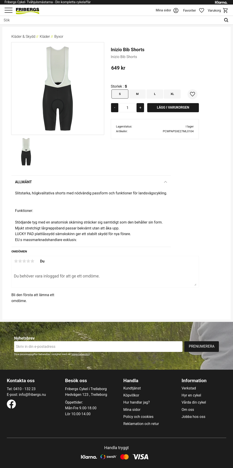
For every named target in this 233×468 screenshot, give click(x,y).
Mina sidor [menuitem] (131, 410)
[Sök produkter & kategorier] (110, 20)
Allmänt (23, 182)
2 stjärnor (20, 261)
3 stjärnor (24, 261)
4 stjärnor (28, 261)
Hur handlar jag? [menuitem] (136, 402)
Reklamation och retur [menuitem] (141, 424)
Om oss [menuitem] (188, 410)
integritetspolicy (80, 354)
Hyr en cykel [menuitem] (191, 395)
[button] (9, 11)
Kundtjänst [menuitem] (132, 388)
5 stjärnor (32, 261)
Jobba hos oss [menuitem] (193, 417)
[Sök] (227, 20)
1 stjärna (16, 261)
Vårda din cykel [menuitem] (194, 402)
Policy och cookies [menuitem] (138, 417)
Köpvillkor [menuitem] (131, 395)
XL (172, 94)
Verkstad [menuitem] (189, 388)
